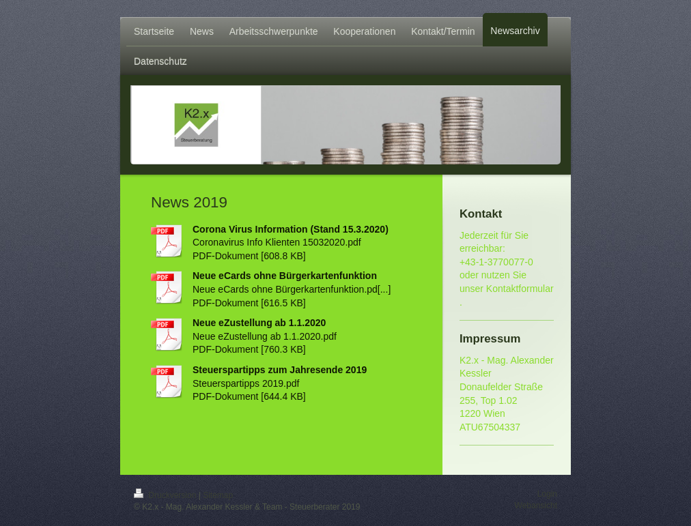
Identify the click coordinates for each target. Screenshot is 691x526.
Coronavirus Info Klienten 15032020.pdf (277, 242)
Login (547, 494)
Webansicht (536, 505)
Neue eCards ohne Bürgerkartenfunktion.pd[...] (292, 289)
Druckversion (166, 495)
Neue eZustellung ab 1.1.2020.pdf (265, 336)
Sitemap (218, 495)
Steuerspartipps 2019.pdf (246, 383)
